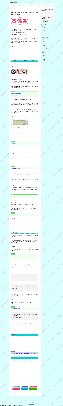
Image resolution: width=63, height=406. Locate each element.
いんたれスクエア (13, 2)
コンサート (45, 34)
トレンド (45, 49)
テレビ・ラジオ (45, 37)
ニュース (45, 41)
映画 (44, 59)
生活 (44, 30)
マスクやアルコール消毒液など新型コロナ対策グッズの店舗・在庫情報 (12, 5)
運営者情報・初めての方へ (34, 400)
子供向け (45, 42)
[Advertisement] (24, 53)
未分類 (44, 51)
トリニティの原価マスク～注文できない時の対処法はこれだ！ (47, 10)
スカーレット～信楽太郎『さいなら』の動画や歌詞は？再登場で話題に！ (47, 21)
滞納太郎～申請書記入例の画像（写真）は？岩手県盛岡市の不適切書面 (47, 12)
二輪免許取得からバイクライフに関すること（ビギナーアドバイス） (19, 5)
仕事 (44, 27)
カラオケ (45, 55)
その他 (44, 33)
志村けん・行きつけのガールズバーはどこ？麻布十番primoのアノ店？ (47, 15)
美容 (44, 60)
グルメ (44, 56)
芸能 (44, 46)
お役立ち (44, 26)
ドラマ (44, 40)
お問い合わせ (28, 400)
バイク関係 (45, 48)
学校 (12, 392)
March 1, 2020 (25, 317)
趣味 (43, 52)
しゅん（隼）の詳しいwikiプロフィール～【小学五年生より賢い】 (47, 18)
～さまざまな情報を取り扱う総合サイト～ (31, 404)
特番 (44, 45)
